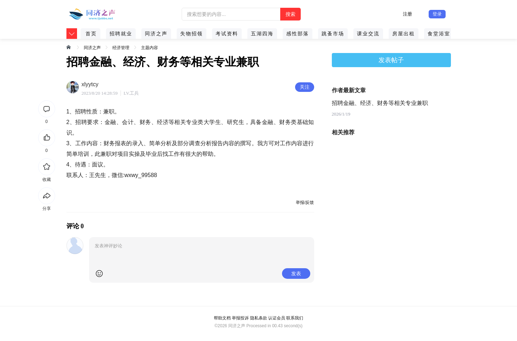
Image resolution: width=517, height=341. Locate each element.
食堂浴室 (439, 33)
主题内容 (149, 47)
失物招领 (191, 33)
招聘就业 (121, 33)
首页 (91, 33)
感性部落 (297, 33)
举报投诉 (240, 318)
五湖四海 (262, 33)
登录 (437, 14)
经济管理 (120, 47)
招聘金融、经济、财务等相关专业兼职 (380, 103)
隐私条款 (258, 318)
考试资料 (227, 33)
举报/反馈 (305, 202)
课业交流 (368, 33)
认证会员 (276, 318)
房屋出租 (403, 33)
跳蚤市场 (333, 33)
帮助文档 (222, 318)
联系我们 (294, 318)
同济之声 (156, 33)
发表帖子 (391, 60)
